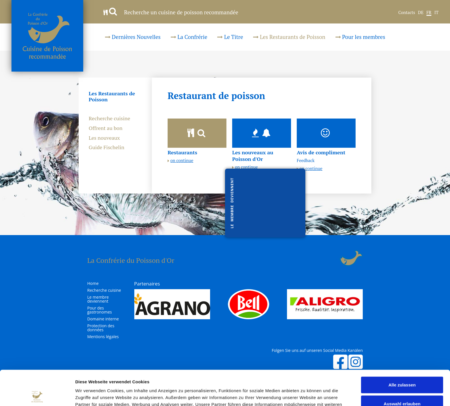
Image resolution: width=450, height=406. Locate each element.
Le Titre (230, 36)
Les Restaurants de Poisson (289, 36)
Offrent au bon (106, 128)
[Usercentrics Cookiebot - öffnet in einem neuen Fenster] (37, 395)
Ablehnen (402, 387)
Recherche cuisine (109, 118)
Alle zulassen (402, 349)
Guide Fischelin (106, 147)
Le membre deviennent (98, 299)
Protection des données (100, 328)
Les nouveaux (104, 138)
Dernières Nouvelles (133, 36)
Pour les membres (360, 36)
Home (93, 283)
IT (436, 12)
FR (429, 12)
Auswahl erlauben (402, 368)
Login (336, 258)
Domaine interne (103, 319)
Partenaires (147, 283)
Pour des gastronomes (99, 310)
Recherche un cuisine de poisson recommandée (170, 12)
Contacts (406, 12)
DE (420, 12)
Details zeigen (305, 394)
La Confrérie (189, 36)
